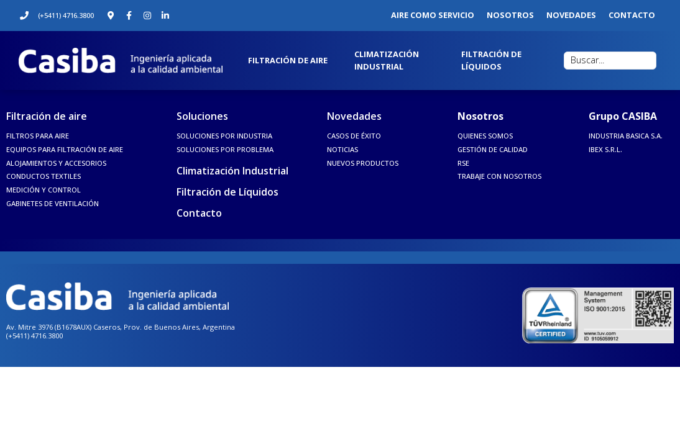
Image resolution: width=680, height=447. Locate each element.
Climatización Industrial (232, 171)
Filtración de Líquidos (227, 192)
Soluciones (202, 116)
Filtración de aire (46, 116)
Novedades (354, 116)
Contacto (199, 213)
